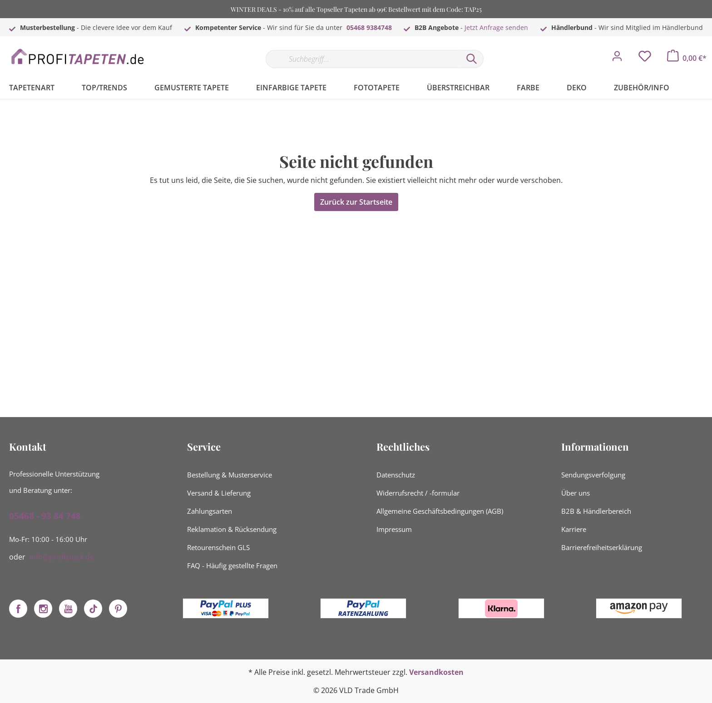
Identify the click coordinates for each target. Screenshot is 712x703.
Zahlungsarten (209, 511)
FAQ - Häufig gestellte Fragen (232, 565)
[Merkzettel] (645, 59)
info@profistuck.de (62, 557)
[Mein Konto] (617, 59)
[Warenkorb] (687, 58)
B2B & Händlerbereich (596, 511)
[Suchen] (472, 59)
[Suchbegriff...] (363, 59)
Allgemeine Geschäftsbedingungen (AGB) (439, 511)
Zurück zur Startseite (356, 202)
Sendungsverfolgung (593, 474)
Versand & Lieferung (219, 492)
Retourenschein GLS (218, 547)
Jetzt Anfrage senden (496, 27)
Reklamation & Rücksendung (232, 529)
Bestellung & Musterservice (229, 474)
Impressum (394, 529)
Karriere (573, 529)
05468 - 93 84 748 (45, 516)
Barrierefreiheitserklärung (601, 547)
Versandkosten (436, 672)
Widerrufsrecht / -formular (418, 492)
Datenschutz (395, 474)
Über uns (575, 492)
